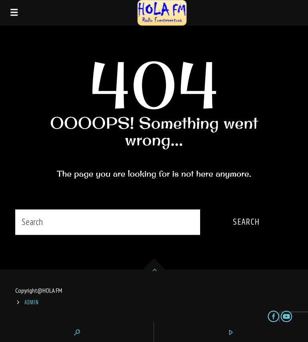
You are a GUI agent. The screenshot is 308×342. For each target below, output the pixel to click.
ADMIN (31, 302)
